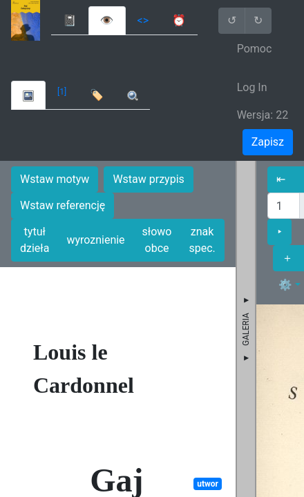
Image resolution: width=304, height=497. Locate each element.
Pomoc (254, 48)
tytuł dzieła (34, 240)
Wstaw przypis (148, 179)
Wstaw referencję (62, 205)
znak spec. (202, 240)
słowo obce (157, 240)
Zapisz (267, 141)
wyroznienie (95, 239)
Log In (252, 87)
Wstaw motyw (54, 179)
